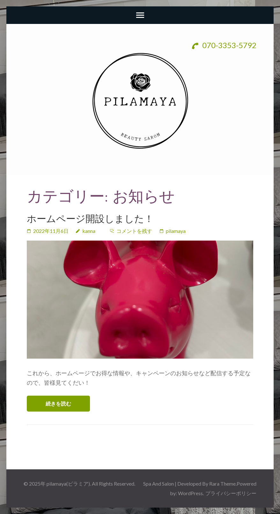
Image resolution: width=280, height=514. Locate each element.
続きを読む (58, 403)
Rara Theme (222, 483)
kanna (88, 231)
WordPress (190, 493)
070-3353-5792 (224, 45)
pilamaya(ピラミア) (68, 483)
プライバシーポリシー (230, 493)
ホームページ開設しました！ (90, 219)
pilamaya (176, 231)
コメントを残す (134, 231)
